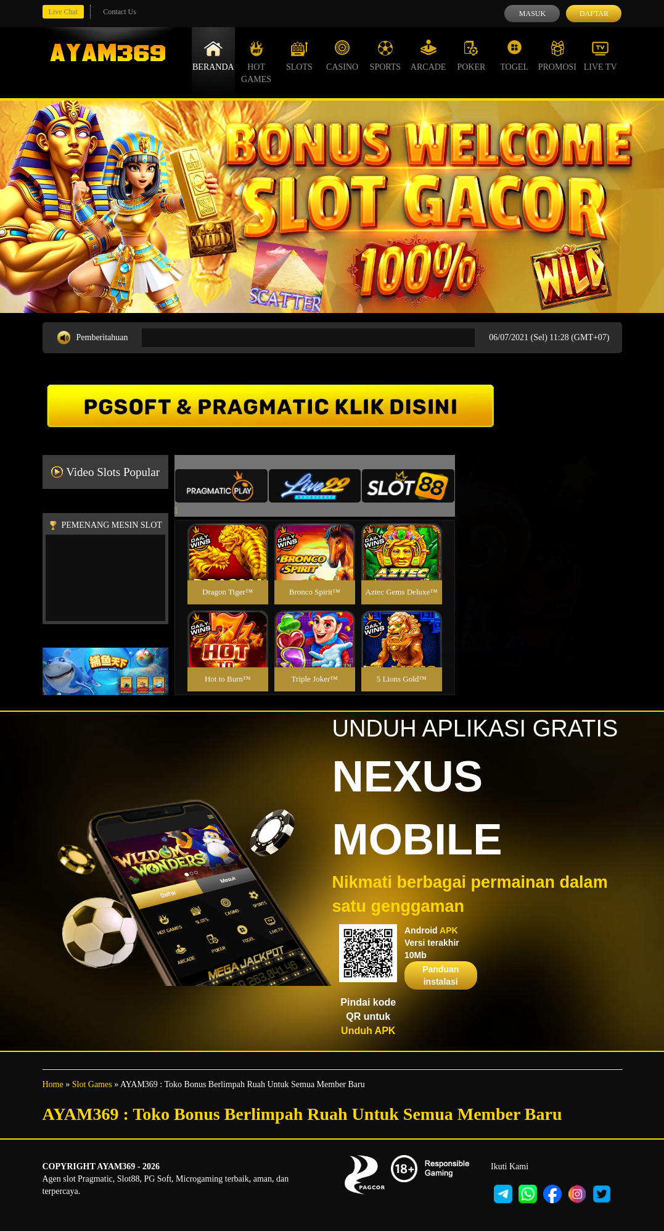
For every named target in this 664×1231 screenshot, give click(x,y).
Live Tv (600, 56)
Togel (514, 56)
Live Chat (63, 11)
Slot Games (92, 1084)
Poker (471, 56)
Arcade (428, 56)
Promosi (557, 56)
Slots (299, 56)
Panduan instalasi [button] (440, 975)
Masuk (532, 13)
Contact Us (119, 11)
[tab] (221, 486)
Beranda (213, 56)
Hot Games (256, 62)
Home (53, 1084)
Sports (385, 56)
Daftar (594, 13)
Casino (342, 56)
